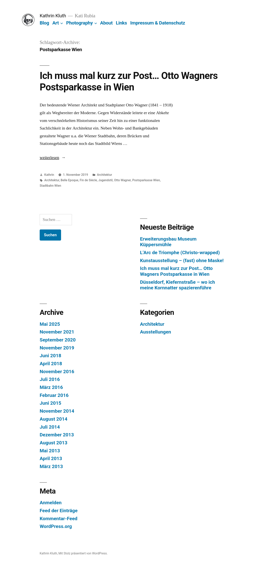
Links (121, 23)
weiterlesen (51, 157)
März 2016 (51, 387)
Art (55, 23)
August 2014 (53, 419)
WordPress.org (56, 526)
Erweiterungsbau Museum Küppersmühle (168, 242)
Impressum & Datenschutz (157, 23)
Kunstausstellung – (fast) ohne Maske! (182, 260)
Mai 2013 (50, 450)
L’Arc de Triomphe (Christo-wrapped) (180, 252)
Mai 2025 (50, 324)
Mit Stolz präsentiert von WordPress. (83, 553)
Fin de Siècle (88, 180)
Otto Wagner (122, 180)
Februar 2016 (54, 395)
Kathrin (49, 175)
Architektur (104, 175)
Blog (44, 23)
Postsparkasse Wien (146, 180)
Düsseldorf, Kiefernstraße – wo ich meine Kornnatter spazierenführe (177, 285)
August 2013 (53, 443)
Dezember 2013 (57, 435)
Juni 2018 (50, 355)
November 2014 (57, 411)
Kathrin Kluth (53, 15)
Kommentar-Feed (58, 518)
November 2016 (57, 371)
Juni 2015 (50, 403)
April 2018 (51, 363)
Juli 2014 (50, 427)
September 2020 (58, 340)
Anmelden (51, 502)
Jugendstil (105, 180)
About (106, 23)
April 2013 (51, 458)
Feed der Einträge (59, 510)
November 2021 (57, 332)
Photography (79, 23)
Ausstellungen (155, 332)
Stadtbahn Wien (50, 185)
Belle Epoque (69, 180)
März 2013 (51, 466)
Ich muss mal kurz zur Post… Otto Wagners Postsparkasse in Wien (129, 81)
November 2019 (57, 348)
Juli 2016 (50, 379)
